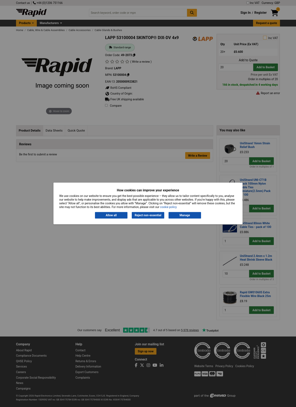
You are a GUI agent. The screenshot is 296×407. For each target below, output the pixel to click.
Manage (185, 215)
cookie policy (168, 207)
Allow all (111, 215)
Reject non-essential (148, 215)
